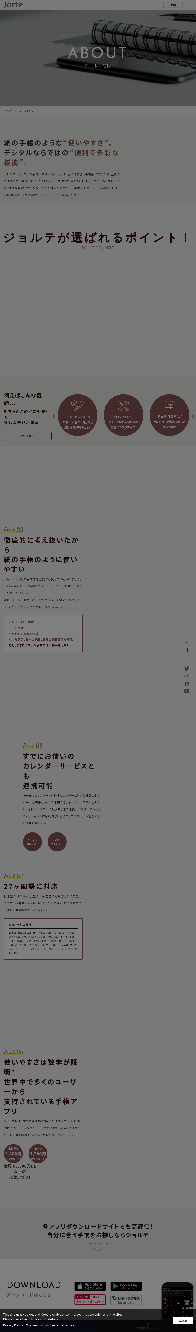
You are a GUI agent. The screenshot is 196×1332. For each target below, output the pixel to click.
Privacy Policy (13, 1325)
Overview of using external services (51, 1325)
